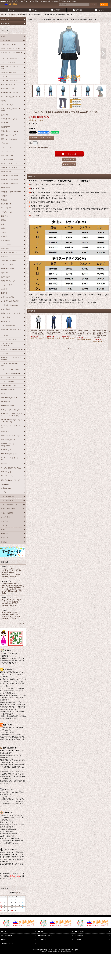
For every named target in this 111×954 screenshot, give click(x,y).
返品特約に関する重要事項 (38, 147)
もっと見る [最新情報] (20, 623)
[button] (35, 53)
